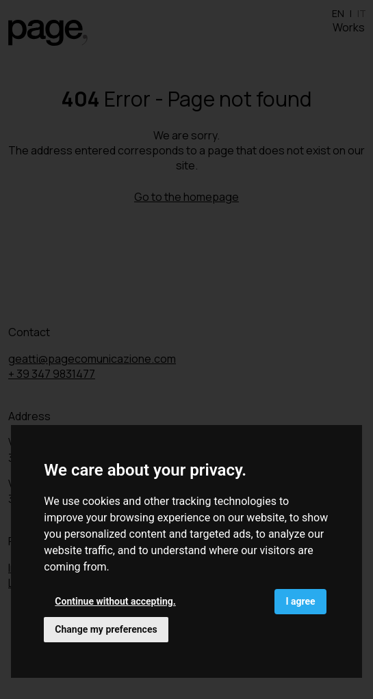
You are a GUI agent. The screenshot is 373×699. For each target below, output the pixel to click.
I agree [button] (300, 601)
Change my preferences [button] (106, 629)
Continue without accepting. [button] (115, 601)
